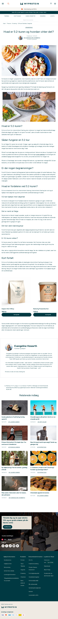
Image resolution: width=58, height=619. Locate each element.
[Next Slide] (55, 297)
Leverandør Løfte (33, 595)
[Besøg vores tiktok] (10, 545)
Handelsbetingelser (34, 577)
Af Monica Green (14, 447)
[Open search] (8, 4)
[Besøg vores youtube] (13, 545)
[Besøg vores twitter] (17, 545)
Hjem (4, 23)
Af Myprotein (41, 447)
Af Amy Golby (42, 422)
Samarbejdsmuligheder (35, 588)
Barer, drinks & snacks (23, 583)
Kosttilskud (17, 16)
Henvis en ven (49, 561)
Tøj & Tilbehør (23, 565)
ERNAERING (29, 27)
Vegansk (23, 569)
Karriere (31, 591)
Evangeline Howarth (25, 346)
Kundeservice (7, 560)
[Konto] (51, 4)
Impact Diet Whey (8, 309)
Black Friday (47, 569)
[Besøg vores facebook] (6, 545)
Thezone (9, 23)
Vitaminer (23, 577)
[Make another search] (29, 20)
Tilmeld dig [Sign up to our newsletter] (7, 527)
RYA (13, 355)
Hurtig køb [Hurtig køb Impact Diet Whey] (16, 314)
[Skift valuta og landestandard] (29, 539)
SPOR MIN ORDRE (9, 571)
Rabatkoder (47, 566)
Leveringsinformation (9, 574)
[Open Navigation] (3, 3)
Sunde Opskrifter (30, 16)
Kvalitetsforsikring (33, 563)
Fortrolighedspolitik (34, 573)
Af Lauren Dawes (13, 422)
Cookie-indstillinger (7, 536)
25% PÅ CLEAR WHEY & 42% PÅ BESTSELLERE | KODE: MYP (29, 12)
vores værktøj (40, 154)
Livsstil (52, 16)
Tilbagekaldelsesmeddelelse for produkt (11, 579)
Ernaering (14, 23)
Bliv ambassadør (33, 584)
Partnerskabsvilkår (33, 580)
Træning (6, 16)
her (24, 371)
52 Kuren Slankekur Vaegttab (25, 23)
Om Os (31, 560)
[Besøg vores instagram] (3, 545)
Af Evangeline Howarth (32, 38)
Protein (23, 560)
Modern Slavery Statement (33, 568)
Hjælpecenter (8, 563)
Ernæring (42, 16)
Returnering (7, 567)
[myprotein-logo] (30, 3)
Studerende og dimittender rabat (48, 574)
